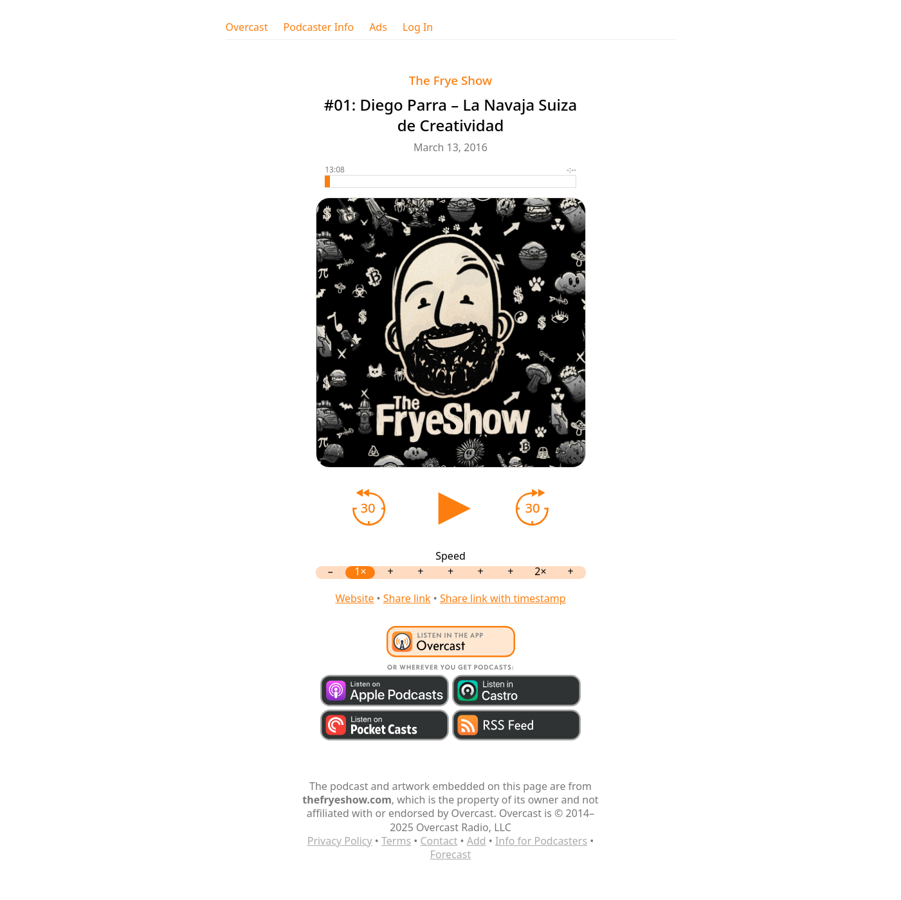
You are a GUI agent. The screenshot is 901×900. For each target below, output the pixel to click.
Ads (378, 27)
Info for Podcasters (541, 841)
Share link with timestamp (503, 598)
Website (354, 598)
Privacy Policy (339, 841)
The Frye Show (450, 80)
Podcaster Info (319, 27)
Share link (407, 598)
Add (476, 841)
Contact (438, 841)
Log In (418, 27)
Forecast (450, 854)
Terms (396, 841)
